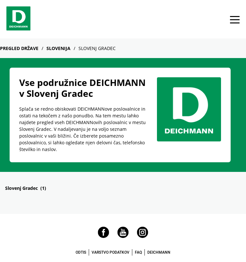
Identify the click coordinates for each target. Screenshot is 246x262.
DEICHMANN (158, 252)
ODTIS (81, 252)
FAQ (138, 252)
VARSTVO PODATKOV (110, 252)
